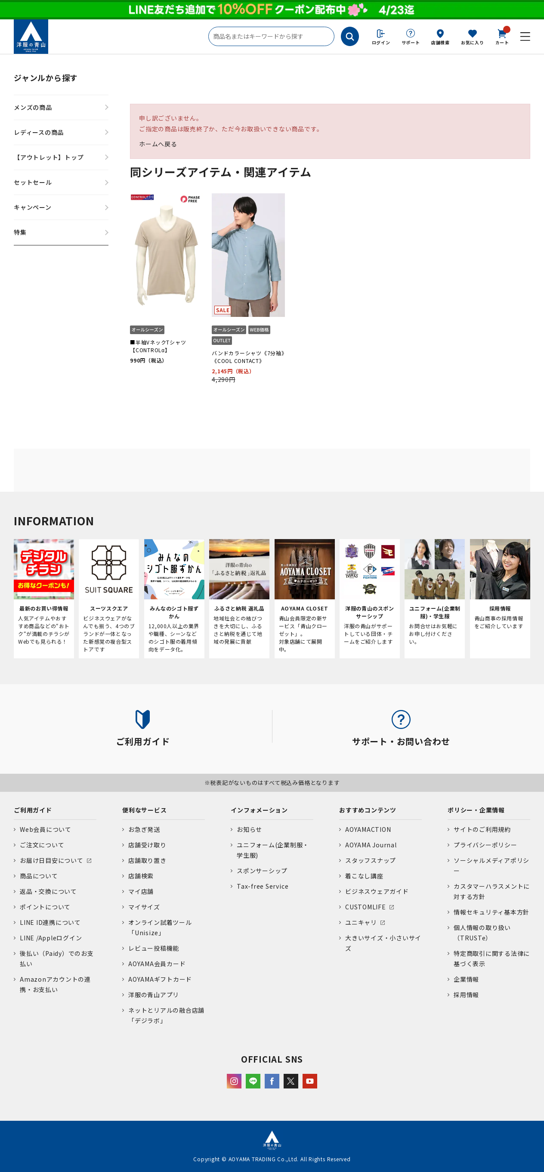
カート (502, 36)
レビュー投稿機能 (153, 948)
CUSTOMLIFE (365, 906)
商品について (39, 875)
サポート (411, 42)
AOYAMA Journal (371, 844)
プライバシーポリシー (485, 844)
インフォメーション (259, 810)
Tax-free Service (262, 886)
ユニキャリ (361, 922)
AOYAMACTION (368, 829)
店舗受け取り (147, 844)
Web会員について (45, 829)
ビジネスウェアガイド (377, 891)
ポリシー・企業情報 (476, 810)
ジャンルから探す (46, 77)
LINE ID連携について (50, 922)
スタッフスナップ (370, 860)
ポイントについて (45, 906)
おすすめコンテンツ (367, 810)
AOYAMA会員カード (156, 963)
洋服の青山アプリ (153, 994)
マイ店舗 (141, 891)
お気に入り (472, 42)
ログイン (381, 42)
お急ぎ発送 (144, 829)
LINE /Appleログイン (51, 937)
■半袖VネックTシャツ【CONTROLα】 (158, 345)
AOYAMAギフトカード (160, 979)
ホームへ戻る (158, 144)
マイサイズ (144, 906)
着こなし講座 (364, 875)
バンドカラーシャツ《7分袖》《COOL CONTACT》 (248, 356)
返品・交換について (48, 891)
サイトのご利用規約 (482, 829)
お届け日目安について (51, 860)
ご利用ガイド (33, 810)
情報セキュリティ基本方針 (491, 912)
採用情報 (466, 994)
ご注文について (42, 844)
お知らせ (249, 829)
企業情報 (466, 979)
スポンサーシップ (262, 870)
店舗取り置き (147, 860)
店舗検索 (440, 42)
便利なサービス (144, 810)
